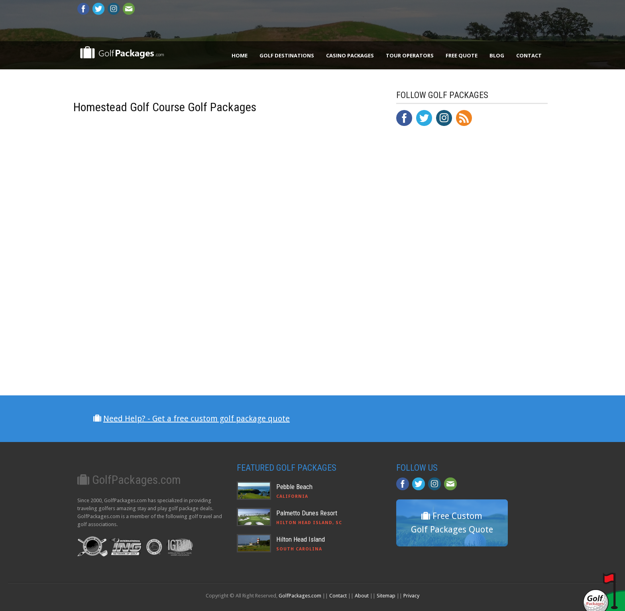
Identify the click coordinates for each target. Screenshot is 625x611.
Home (240, 55)
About (362, 596)
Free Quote (462, 55)
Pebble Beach (294, 487)
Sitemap (386, 596)
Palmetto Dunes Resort (306, 513)
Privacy (411, 596)
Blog (496, 55)
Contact (529, 55)
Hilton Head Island (300, 539)
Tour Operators (410, 55)
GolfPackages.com (300, 596)
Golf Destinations (286, 55)
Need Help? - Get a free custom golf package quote (196, 418)
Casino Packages (350, 55)
